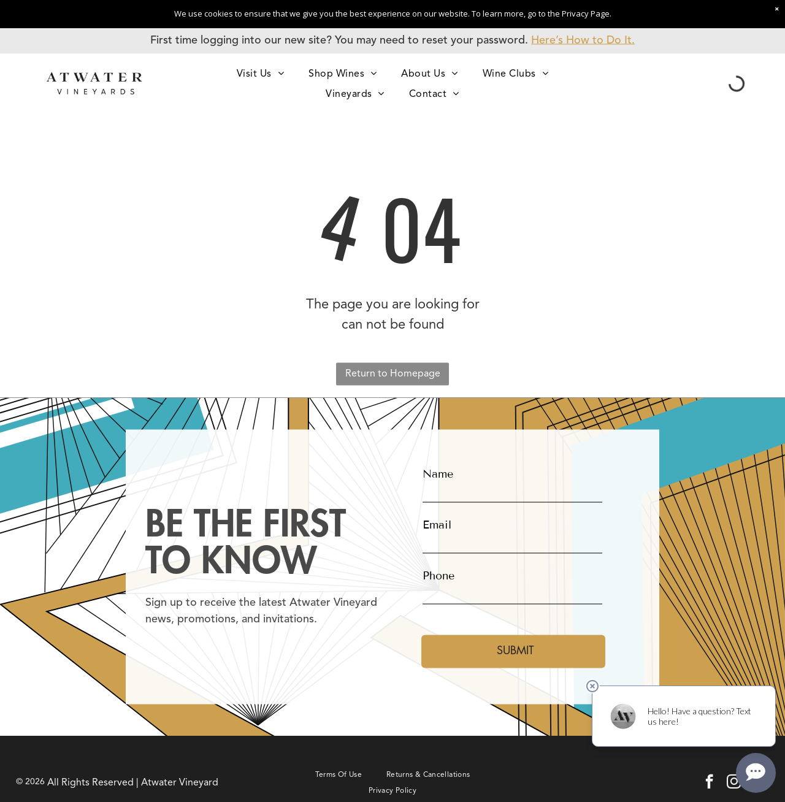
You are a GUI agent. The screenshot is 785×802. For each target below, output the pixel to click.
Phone (438, 575)
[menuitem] (260, 73)
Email (437, 524)
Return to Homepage (392, 374)
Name (438, 473)
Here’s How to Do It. (583, 40)
